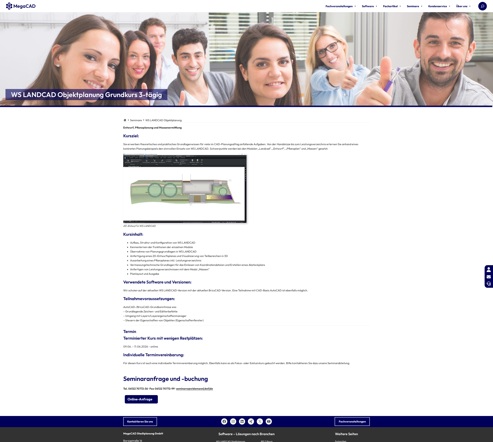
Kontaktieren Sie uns (140, 421)
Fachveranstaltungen (341, 6)
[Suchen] (482, 6)
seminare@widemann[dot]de (194, 388)
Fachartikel (392, 6)
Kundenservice (439, 6)
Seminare (415, 6)
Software (370, 6)
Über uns (463, 6)
